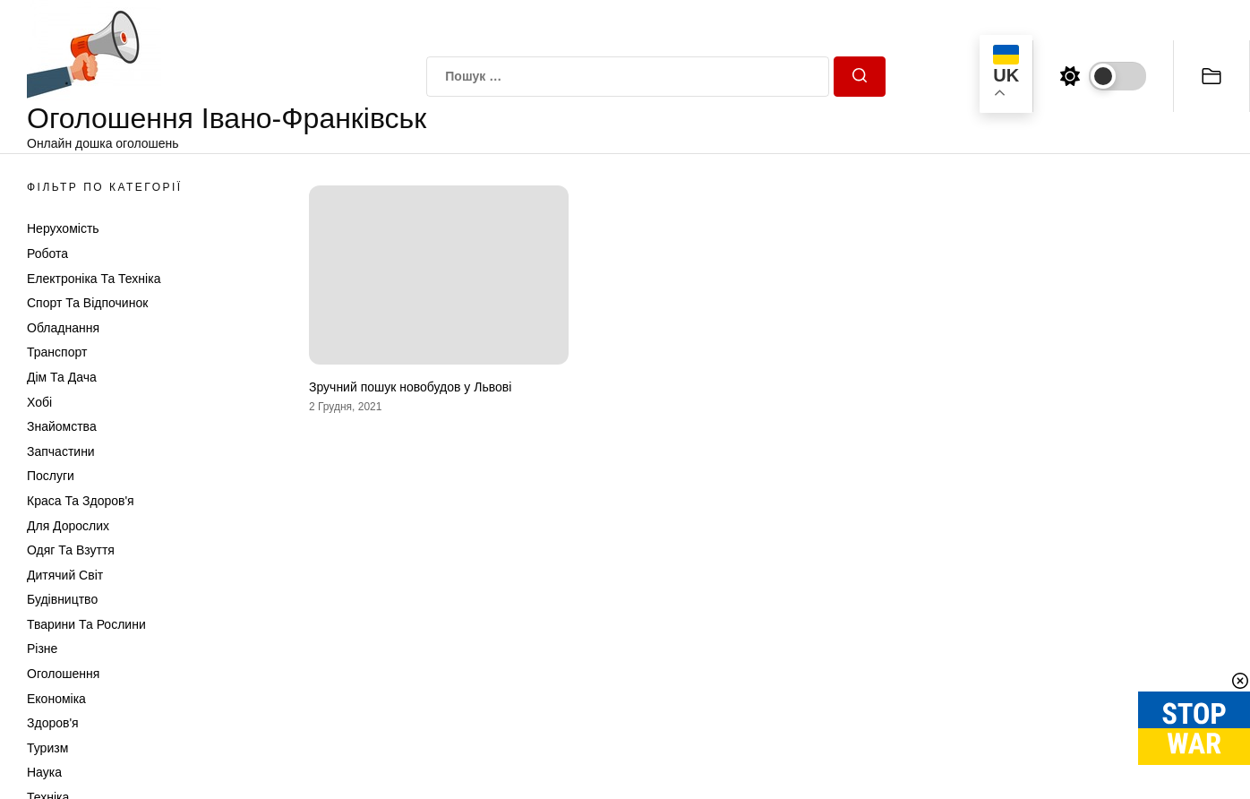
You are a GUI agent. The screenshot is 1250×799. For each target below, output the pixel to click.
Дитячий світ (65, 575)
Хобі (39, 402)
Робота (47, 253)
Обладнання (63, 328)
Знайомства (62, 426)
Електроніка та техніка (93, 278)
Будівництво (62, 599)
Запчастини (61, 451)
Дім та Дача (62, 377)
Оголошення (63, 673)
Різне (42, 648)
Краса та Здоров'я (80, 501)
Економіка (56, 699)
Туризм (47, 748)
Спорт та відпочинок (87, 303)
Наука (44, 772)
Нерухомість (63, 228)
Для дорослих (68, 526)
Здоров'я (53, 723)
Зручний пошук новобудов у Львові (410, 387)
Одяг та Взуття (71, 550)
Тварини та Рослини (86, 624)
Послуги (50, 475)
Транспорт (57, 352)
